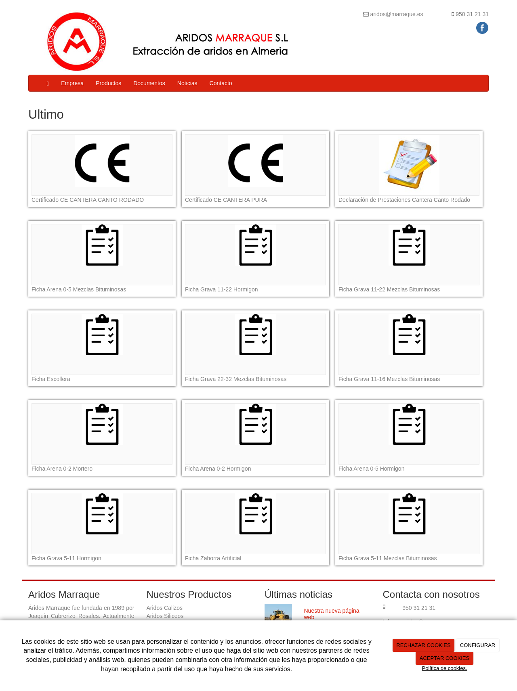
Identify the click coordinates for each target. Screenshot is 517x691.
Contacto (221, 83)
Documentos (149, 83)
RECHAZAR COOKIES (423, 645)
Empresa (72, 83)
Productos (108, 83)
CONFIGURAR (477, 645)
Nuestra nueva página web (331, 613)
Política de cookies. (444, 668)
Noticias (187, 83)
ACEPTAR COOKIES (444, 658)
